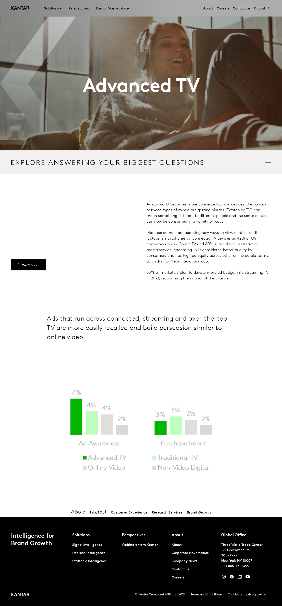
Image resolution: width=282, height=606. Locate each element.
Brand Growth (199, 513)
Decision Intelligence (89, 553)
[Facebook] (231, 578)
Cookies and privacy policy (247, 595)
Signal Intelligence (87, 545)
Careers (178, 578)
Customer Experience (129, 513)
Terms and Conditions (206, 595)
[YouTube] (239, 578)
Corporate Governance (190, 553)
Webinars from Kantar (140, 545)
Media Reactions (185, 262)
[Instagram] (223, 578)
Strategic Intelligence (89, 561)
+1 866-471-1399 (236, 566)
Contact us (180, 569)
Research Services (167, 513)
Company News (184, 561)
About (177, 545)
